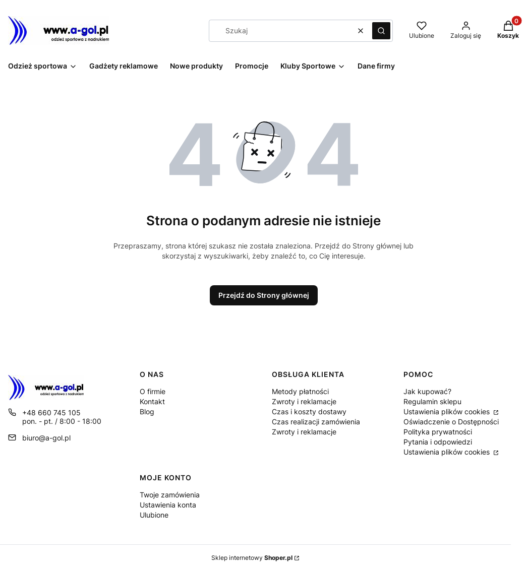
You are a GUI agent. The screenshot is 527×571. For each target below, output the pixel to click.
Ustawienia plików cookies (447, 411)
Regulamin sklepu (432, 401)
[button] (381, 30)
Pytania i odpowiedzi (437, 441)
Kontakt (152, 401)
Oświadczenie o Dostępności (451, 421)
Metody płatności (300, 391)
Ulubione (154, 515)
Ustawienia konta (168, 504)
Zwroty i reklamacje (304, 401)
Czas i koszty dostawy (309, 411)
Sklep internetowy (251, 557)
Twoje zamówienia (170, 494)
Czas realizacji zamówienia (316, 421)
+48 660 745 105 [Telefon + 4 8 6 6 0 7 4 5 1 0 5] (51, 412)
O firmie (152, 391)
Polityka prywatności (437, 431)
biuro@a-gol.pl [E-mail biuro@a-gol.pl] (46, 437)
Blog (147, 411)
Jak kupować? (427, 391)
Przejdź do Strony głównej (263, 295)
